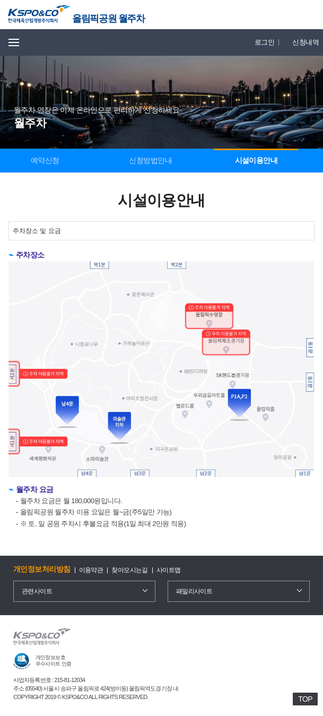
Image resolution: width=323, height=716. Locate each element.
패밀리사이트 (194, 591)
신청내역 (305, 42)
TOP (305, 699)
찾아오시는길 (129, 570)
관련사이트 (37, 591)
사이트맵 (168, 570)
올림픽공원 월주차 (108, 18)
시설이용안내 (256, 160)
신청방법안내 (150, 160)
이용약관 (91, 570)
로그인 (264, 42)
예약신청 (45, 160)
